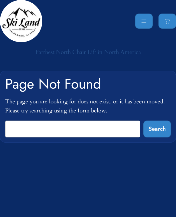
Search (157, 128)
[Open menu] (144, 21)
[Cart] (167, 21)
